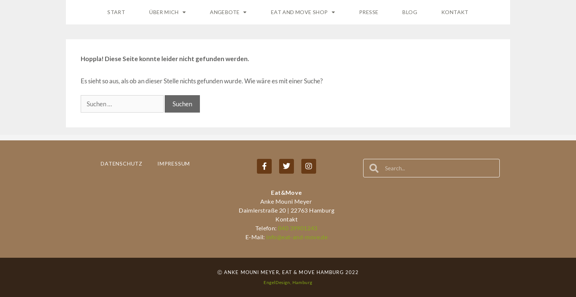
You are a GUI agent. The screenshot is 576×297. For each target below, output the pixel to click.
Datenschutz (122, 163)
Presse (368, 12)
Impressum (173, 163)
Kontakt (455, 12)
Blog (409, 12)
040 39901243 (298, 227)
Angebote (228, 12)
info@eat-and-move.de (296, 236)
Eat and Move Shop (303, 12)
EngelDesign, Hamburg (288, 282)
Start (116, 12)
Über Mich (167, 12)
